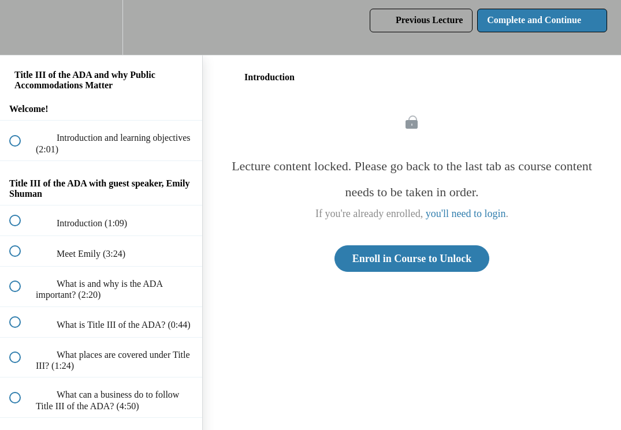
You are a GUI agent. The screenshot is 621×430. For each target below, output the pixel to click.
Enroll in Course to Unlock (412, 258)
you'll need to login (466, 213)
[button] (21, 27)
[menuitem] (101, 27)
